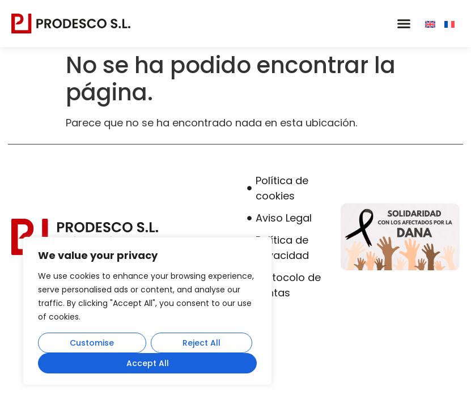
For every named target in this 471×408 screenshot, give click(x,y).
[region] (147, 311)
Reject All (201, 342)
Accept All (147, 363)
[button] (403, 24)
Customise (92, 342)
